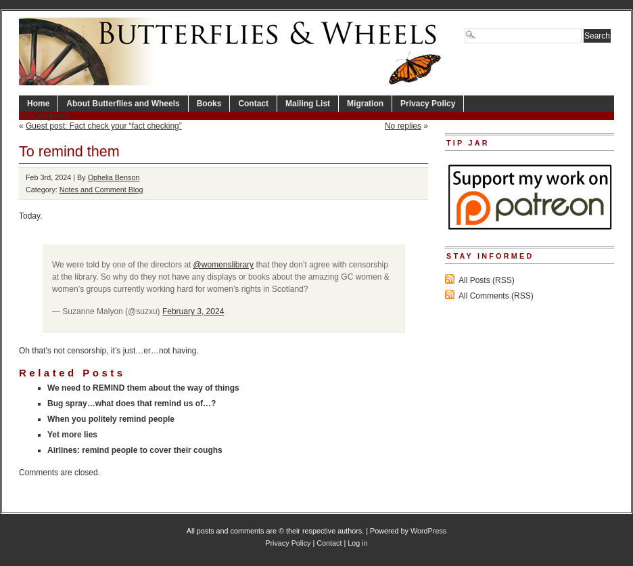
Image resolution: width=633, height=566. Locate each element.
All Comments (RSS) (496, 296)
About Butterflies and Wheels (122, 103)
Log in (357, 543)
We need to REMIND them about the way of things (143, 388)
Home (38, 103)
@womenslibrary (223, 264)
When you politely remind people (110, 419)
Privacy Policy (427, 103)
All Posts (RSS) (487, 280)
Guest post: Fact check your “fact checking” (104, 126)
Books (209, 103)
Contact (253, 103)
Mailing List (307, 103)
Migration (365, 103)
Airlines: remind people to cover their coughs (134, 450)
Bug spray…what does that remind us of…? (131, 403)
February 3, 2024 (193, 311)
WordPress (428, 531)
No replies (403, 126)
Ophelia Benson (114, 177)
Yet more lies (72, 434)
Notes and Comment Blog (101, 190)
